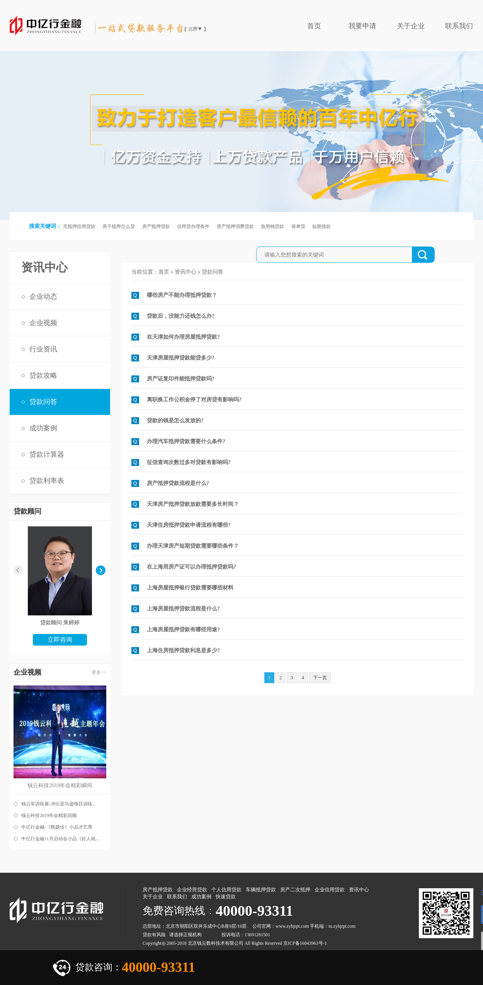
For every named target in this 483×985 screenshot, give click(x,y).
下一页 (320, 677)
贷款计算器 (46, 454)
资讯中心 (185, 272)
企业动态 (43, 296)
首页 (314, 26)
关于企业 (411, 26)
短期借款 (321, 226)
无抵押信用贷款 (79, 226)
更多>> (99, 672)
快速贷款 (226, 896)
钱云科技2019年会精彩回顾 (49, 815)
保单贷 (298, 226)
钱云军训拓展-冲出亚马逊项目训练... (58, 804)
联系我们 (459, 26)
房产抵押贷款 (156, 226)
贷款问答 (43, 402)
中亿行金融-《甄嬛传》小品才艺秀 (56, 827)
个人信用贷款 (226, 889)
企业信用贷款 (330, 889)
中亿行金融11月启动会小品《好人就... (60, 838)
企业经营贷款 (192, 889)
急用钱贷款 (272, 226)
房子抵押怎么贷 (118, 226)
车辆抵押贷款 (261, 889)
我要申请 (362, 26)
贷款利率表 (46, 481)
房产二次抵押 (295, 889)
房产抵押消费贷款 (235, 226)
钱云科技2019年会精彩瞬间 (59, 785)
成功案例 (43, 428)
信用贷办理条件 (193, 226)
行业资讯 (43, 349)
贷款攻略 (43, 375)
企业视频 (43, 323)
